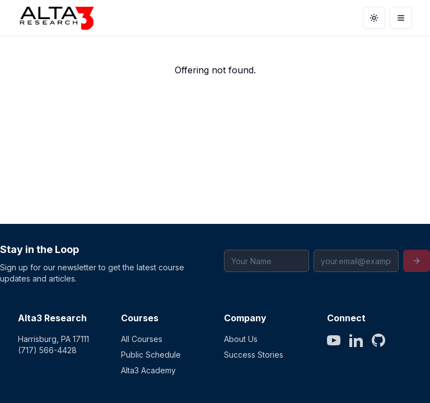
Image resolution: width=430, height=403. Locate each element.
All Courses (141, 339)
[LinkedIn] (356, 340)
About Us (241, 339)
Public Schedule (151, 354)
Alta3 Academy (148, 370)
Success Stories (253, 354)
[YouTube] (333, 340)
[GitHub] (378, 340)
